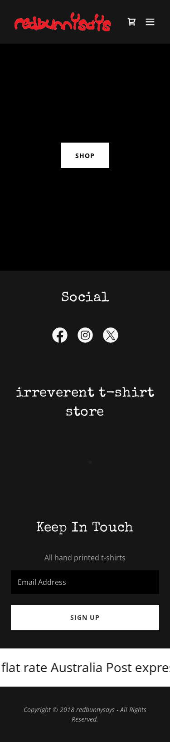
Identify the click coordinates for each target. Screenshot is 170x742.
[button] (150, 22)
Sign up (85, 617)
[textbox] (85, 582)
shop (85, 155)
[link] (63, 22)
